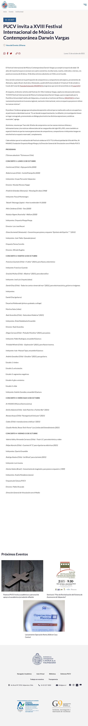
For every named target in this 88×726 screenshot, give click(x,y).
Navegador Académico (24, 674)
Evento (11, 12)
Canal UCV (76, 86)
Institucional (19, 12)
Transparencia (53, 679)
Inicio (5, 12)
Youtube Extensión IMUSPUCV (31, 86)
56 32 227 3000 (44, 685)
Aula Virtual (40, 674)
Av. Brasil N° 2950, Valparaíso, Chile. (20, 685)
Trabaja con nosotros (37, 679)
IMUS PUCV (69, 98)
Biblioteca (52, 674)
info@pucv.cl (61, 685)
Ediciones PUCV (65, 674)
